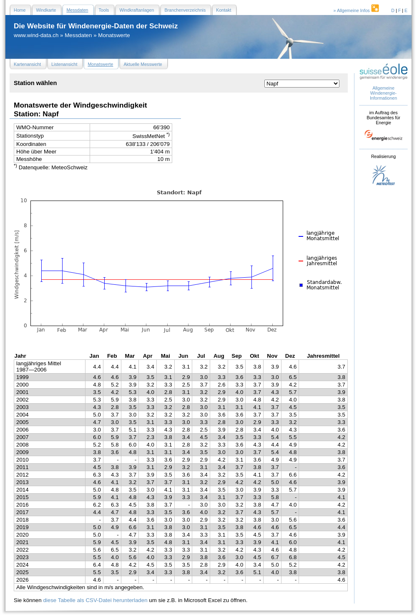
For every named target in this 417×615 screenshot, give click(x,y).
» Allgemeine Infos (357, 10)
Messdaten (78, 35)
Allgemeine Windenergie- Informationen (383, 92)
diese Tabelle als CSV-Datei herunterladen (95, 600)
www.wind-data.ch (36, 35)
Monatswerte (114, 35)
